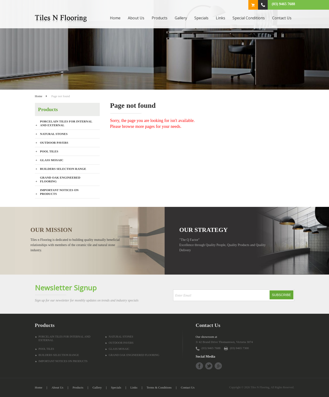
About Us (136, 18)
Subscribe (281, 295)
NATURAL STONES (54, 134)
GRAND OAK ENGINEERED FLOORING (60, 179)
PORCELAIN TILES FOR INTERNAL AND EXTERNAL (66, 123)
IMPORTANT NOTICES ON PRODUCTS (59, 192)
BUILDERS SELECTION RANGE (63, 169)
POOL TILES (49, 151)
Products (159, 18)
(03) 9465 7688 (283, 4)
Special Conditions (249, 18)
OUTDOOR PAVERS (54, 142)
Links (220, 18)
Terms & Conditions (159, 387)
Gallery (181, 18)
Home (115, 18)
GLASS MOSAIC (51, 160)
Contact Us (282, 18)
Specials (201, 18)
